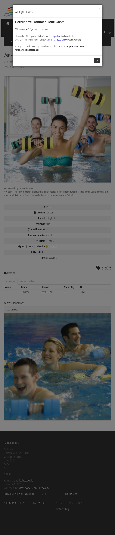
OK (97, 60)
